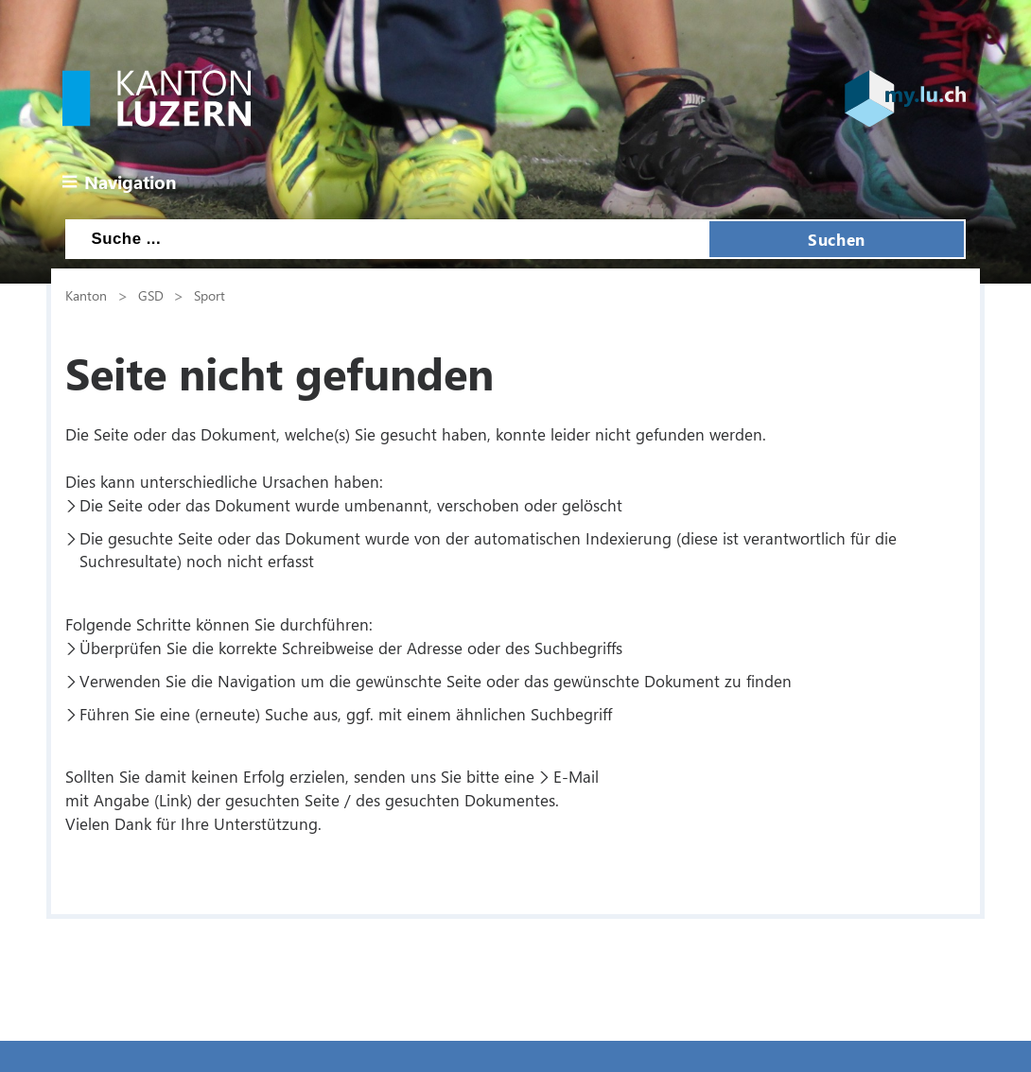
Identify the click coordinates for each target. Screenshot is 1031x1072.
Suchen (836, 239)
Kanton (86, 294)
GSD (151, 294)
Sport (209, 294)
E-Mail (576, 776)
